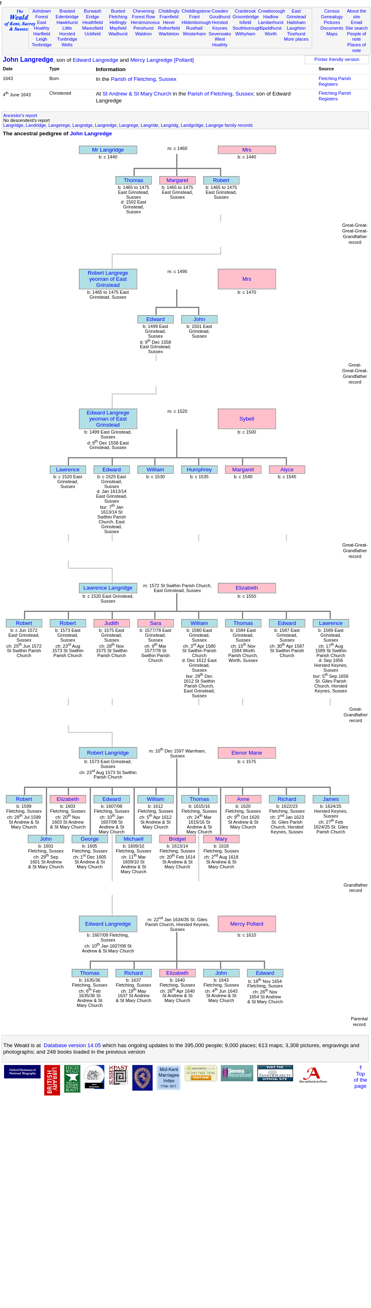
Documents (332, 28)
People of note (356, 36)
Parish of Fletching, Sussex (144, 79)
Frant (194, 16)
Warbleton (169, 33)
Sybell (246, 419)
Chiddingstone (196, 11)
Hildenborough (196, 22)
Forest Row (143, 16)
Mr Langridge (108, 150)
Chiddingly (168, 11)
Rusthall (194, 28)
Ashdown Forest (41, 14)
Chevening (143, 11)
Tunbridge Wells (67, 42)
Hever (169, 22)
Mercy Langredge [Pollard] (162, 60)
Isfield (245, 22)
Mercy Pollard (246, 924)
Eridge (92, 16)
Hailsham (296, 22)
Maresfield (92, 28)
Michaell (134, 839)
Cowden (219, 11)
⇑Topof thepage (360, 1077)
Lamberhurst (270, 22)
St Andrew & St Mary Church (136, 94)
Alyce (287, 469)
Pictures (332, 22)
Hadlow (270, 16)
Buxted (118, 11)
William (155, 469)
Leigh (41, 39)
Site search (356, 28)
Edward (155, 319)
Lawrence (68, 469)
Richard (287, 799)
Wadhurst (117, 33)
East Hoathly (42, 25)
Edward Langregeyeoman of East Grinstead (107, 419)
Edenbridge (67, 16)
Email (356, 22)
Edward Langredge (96, 60)
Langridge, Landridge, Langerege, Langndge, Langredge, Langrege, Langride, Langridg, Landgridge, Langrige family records (128, 125)
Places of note (356, 47)
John (199, 319)
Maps (331, 33)
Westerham (194, 33)
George (90, 839)
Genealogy (332, 16)
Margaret (177, 180)
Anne (243, 799)
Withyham (245, 33)
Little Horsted (67, 31)
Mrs (246, 150)
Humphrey (199, 469)
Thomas (133, 180)
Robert (221, 180)
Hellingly (118, 22)
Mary (221, 839)
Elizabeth (247, 588)
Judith (111, 623)
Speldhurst (270, 28)
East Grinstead (296, 14)
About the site (357, 14)
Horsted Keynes (220, 25)
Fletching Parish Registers (335, 81)
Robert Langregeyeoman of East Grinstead (108, 279)
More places (296, 39)
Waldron (143, 33)
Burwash (92, 11)
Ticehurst (296, 33)
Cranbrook (245, 11)
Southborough (247, 28)
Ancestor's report (20, 115)
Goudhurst (220, 16)
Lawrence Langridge (108, 588)
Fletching (118, 16)
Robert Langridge (108, 753)
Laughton (296, 28)
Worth (270, 33)
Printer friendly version (337, 59)
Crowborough (271, 11)
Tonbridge (42, 44)
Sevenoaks (220, 33)
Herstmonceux (145, 22)
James (331, 799)
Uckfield (92, 33)
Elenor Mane (246, 753)
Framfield (169, 16)
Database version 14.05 (72, 1045)
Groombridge (246, 16)
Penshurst (143, 28)
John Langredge (28, 59)
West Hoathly (220, 42)
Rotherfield (169, 28)
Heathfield (92, 22)
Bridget (177, 839)
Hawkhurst (67, 22)
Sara (155, 623)
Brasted (67, 11)
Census (332, 11)
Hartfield (41, 33)
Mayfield (118, 28)
